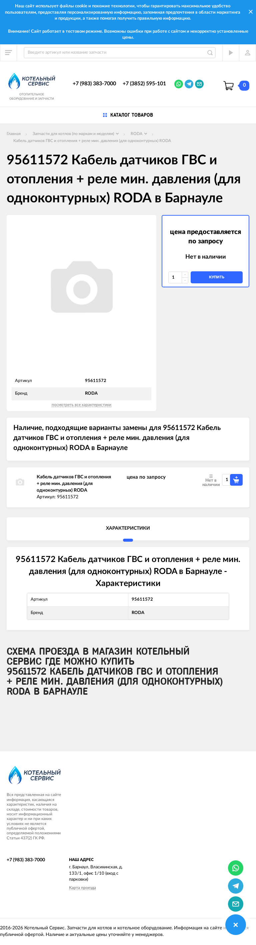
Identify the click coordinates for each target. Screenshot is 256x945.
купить (216, 277)
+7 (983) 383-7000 (94, 83)
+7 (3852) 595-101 (144, 83)
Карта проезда (82, 888)
